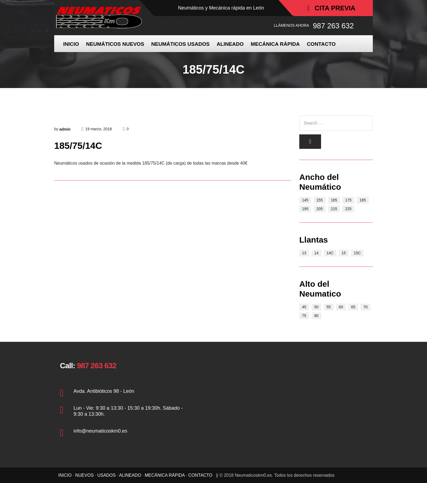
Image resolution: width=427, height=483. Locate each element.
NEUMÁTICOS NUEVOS (115, 44)
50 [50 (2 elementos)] (316, 307)
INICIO (71, 44)
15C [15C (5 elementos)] (357, 253)
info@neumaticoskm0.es (100, 431)
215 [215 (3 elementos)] (334, 209)
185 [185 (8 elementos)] (362, 200)
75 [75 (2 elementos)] (304, 315)
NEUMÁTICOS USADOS (180, 44)
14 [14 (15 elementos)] (316, 253)
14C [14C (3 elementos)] (330, 253)
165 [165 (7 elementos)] (334, 200)
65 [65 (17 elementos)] (353, 307)
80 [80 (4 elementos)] (316, 315)
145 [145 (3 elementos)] (305, 200)
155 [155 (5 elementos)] (319, 200)
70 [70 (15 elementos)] (365, 307)
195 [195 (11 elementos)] (305, 209)
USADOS (106, 475)
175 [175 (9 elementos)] (348, 200)
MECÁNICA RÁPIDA (275, 44)
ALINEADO (230, 44)
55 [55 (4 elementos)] (329, 307)
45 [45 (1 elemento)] (304, 307)
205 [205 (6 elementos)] (319, 209)
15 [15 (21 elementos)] (343, 253)
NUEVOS (84, 475)
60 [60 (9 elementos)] (341, 307)
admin (65, 129)
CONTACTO (321, 44)
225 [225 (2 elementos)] (348, 209)
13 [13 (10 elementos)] (304, 253)
